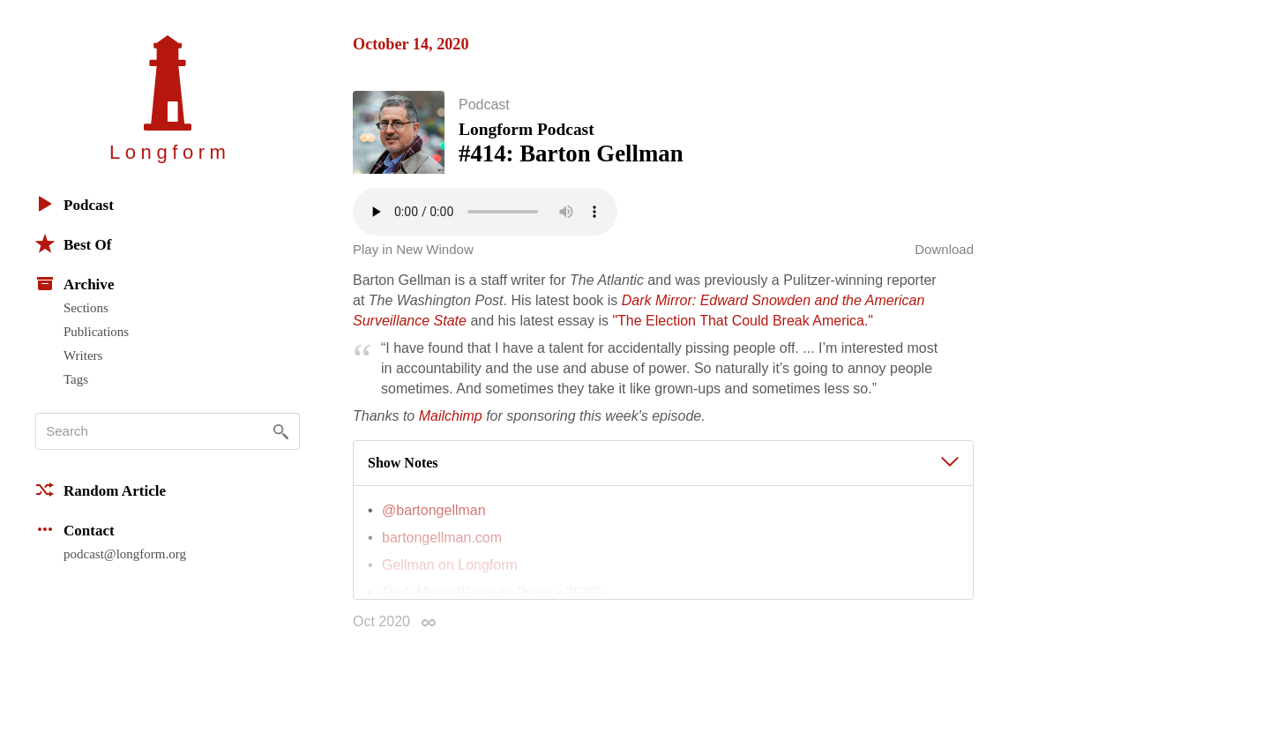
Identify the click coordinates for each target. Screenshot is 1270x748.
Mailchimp (450, 424)
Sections (86, 308)
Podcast (74, 203)
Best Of (73, 243)
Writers (83, 355)
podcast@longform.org (125, 554)
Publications (96, 332)
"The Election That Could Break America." (742, 329)
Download (944, 258)
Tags (76, 379)
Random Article (100, 489)
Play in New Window (413, 258)
